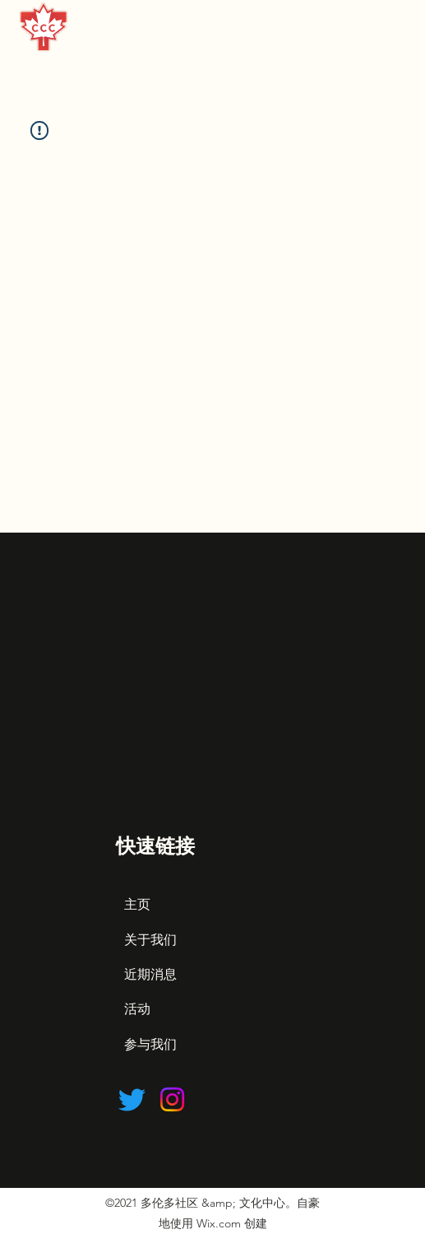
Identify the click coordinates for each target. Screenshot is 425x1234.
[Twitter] (132, 1099)
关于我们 (150, 939)
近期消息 (150, 974)
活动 (137, 1008)
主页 (137, 904)
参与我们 (150, 1044)
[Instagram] (172, 1099)
